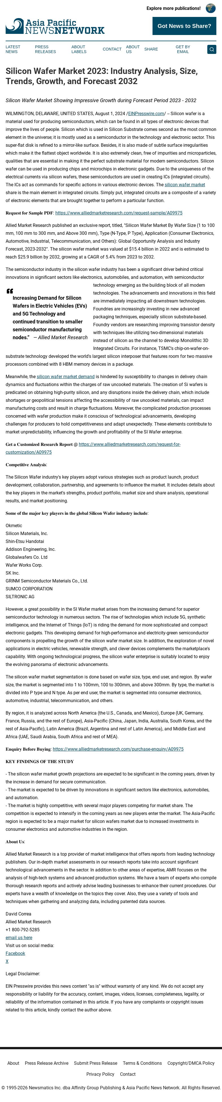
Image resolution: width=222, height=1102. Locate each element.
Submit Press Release (95, 1063)
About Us (133, 49)
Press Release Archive (46, 1063)
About (13, 1063)
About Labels (78, 49)
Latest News (13, 49)
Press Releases (45, 49)
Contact (112, 49)
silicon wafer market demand (66, 376)
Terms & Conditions (142, 1063)
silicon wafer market (185, 184)
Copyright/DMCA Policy (191, 1063)
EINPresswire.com (146, 113)
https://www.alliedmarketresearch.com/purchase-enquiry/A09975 (118, 749)
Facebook (15, 953)
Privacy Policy (100, 1074)
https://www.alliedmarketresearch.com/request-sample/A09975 (118, 213)
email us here (19, 937)
